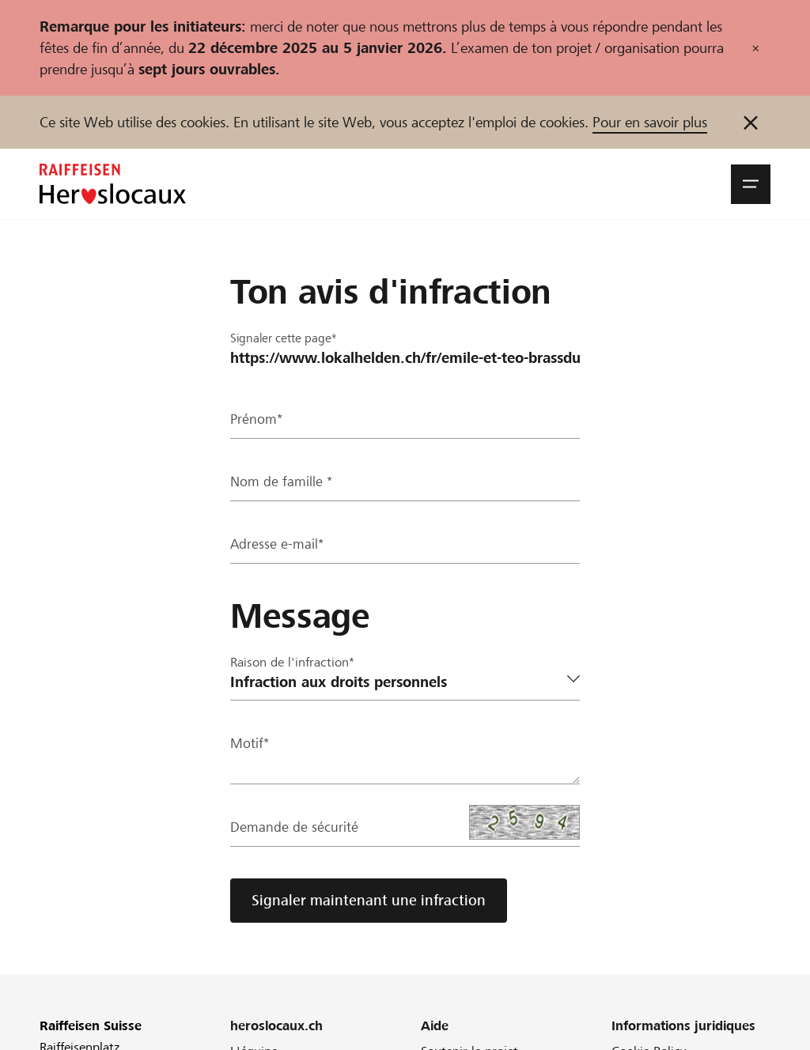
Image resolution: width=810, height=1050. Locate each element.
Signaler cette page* (286, 338)
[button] (750, 184)
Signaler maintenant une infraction (369, 900)
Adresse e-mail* (277, 545)
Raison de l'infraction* (292, 662)
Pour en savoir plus (649, 122)
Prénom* (257, 420)
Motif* (250, 744)
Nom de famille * (282, 482)
